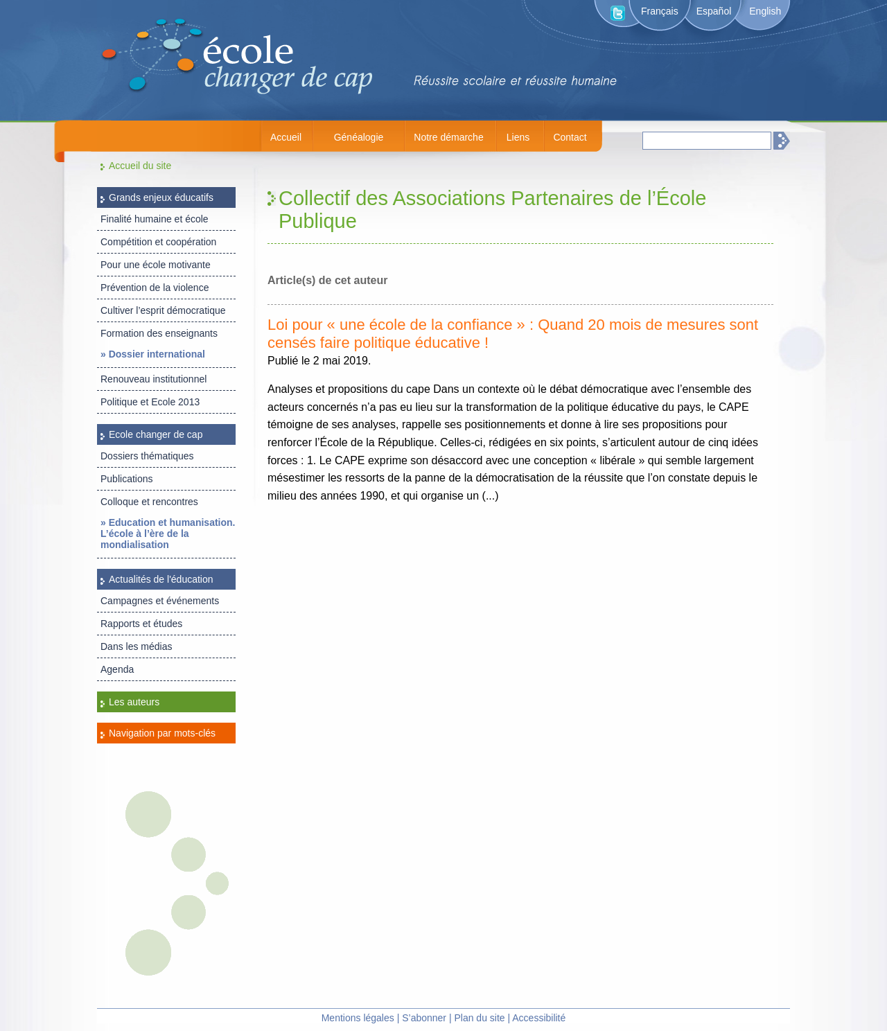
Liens (518, 137)
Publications (126, 478)
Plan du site (479, 1017)
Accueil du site (140, 165)
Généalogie (359, 137)
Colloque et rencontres (149, 501)
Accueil (285, 137)
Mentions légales (358, 1017)
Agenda (117, 669)
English (765, 11)
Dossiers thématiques (147, 455)
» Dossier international (152, 354)
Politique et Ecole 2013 (150, 401)
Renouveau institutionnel (153, 379)
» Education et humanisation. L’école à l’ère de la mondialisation (167, 533)
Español (714, 11)
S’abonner (424, 1017)
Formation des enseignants (159, 333)
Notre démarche (448, 137)
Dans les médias (136, 646)
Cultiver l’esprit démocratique (163, 310)
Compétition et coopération (158, 241)
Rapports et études (141, 623)
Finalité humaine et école (154, 218)
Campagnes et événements (159, 600)
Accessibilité (538, 1017)
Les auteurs (134, 701)
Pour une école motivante (155, 264)
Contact (569, 137)
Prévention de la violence (154, 287)
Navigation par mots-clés (162, 733)
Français (659, 11)
